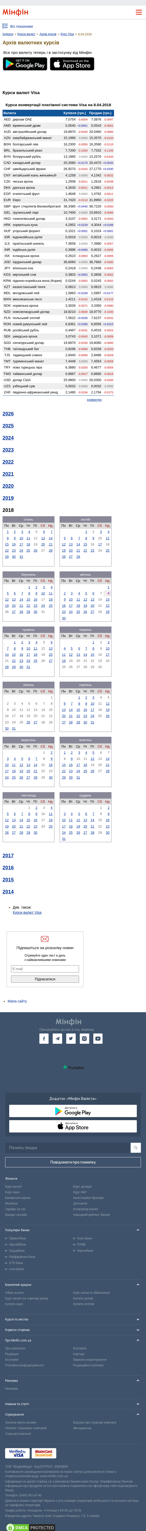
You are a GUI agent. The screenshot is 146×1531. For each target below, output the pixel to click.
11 (28, 538)
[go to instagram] (84, 1038)
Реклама (11, 1388)
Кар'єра (78, 1354)
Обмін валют (14, 1293)
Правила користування (90, 1359)
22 (6, 550)
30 (14, 557)
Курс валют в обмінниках (91, 1293)
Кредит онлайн (16, 1215)
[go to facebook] (44, 1038)
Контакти (79, 1348)
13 (43, 538)
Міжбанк (11, 1203)
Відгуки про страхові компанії (94, 1422)
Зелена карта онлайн (20, 1422)
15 (6, 544)
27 (70, 557)
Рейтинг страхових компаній (26, 1428)
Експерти (11, 1359)
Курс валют (13, 1186)
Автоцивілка (82, 1428)
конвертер (94, 400)
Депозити (80, 1203)
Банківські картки (17, 1198)
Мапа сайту (17, 1001)
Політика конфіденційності (24, 1365)
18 (28, 544)
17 (21, 544)
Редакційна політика (88, 1365)
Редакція (11, 1354)
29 (6, 557)
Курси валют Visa (27, 912)
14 (50, 538)
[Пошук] (136, 1148)
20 (43, 544)
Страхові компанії (18, 1434)
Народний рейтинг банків (91, 1215)
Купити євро (14, 1304)
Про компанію (15, 1348)
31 (21, 557)
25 (28, 550)
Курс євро (12, 1192)
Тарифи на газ (15, 1209)
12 (63, 544)
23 (14, 550)
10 (21, 538)
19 (63, 550)
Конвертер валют (85, 1209)
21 (50, 544)
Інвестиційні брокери (88, 1198)
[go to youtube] (98, 1038)
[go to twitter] (71, 1038)
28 (50, 550)
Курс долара (82, 1186)
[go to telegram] (57, 1038)
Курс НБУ (80, 1192)
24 (21, 550)
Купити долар (83, 1298)
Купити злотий (83, 1304)
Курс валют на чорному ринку (26, 1298)
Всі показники (21, 26)
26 (35, 550)
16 (14, 544)
